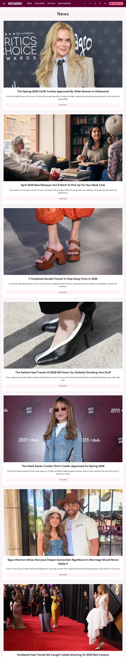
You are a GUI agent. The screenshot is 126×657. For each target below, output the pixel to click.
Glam (81, 633)
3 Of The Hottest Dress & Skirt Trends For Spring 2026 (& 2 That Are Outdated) (21, 304)
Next (67, 600)
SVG (38, 638)
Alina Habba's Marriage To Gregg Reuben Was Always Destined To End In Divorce (63, 304)
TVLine (94, 638)
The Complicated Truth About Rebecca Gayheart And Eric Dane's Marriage (21, 496)
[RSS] (105, 3)
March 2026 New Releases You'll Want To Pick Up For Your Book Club (104, 368)
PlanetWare (98, 636)
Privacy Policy (67, 619)
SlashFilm (20, 638)
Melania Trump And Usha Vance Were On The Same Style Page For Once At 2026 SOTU (62, 432)
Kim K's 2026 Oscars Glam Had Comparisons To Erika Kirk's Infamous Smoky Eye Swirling (104, 241)
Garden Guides (71, 633)
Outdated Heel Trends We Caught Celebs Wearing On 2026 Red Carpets (21, 176)
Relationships (64, 3)
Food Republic (57, 633)
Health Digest (100, 633)
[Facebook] (85, 3)
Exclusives (40, 3)
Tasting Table (47, 638)
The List (73, 638)
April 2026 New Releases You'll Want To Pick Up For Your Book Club (62, 49)
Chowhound (18, 633)
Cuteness (29, 633)
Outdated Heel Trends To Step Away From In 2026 (22, 558)
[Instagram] (95, 3)
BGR (9, 633)
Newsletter (116, 3)
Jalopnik (32, 636)
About (55, 619)
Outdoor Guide (85, 636)
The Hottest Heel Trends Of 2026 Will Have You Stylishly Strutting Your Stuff (22, 114)
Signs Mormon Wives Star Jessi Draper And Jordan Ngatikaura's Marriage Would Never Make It (104, 114)
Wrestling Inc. (104, 638)
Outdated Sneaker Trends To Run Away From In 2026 (104, 174)
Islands (24, 636)
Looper (41, 636)
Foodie (46, 633)
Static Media (50, 623)
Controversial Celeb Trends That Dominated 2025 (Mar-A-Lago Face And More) (62, 498)
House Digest (113, 633)
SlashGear (30, 638)
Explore (38, 633)
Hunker (16, 636)
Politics (51, 3)
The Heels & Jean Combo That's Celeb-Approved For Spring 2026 (63, 112)
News (29, 3)
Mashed (49, 636)
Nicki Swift (73, 636)
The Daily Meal (62, 638)
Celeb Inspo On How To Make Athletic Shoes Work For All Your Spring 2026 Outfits (62, 178)
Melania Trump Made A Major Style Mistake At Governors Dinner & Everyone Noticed (104, 432)
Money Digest (60, 636)
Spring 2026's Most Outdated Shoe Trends (21, 366)
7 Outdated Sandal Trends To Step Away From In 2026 (104, 49)
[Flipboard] (100, 3)
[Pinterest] (90, 3)
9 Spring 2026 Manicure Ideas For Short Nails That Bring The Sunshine (63, 368)
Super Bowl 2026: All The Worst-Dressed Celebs (104, 558)
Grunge (89, 633)
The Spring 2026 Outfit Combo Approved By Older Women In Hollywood (21, 51)
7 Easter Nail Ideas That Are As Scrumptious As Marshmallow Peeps (22, 239)
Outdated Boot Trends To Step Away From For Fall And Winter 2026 (63, 560)
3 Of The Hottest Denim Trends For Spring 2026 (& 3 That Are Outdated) (104, 496)
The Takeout (84, 638)
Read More (22, 76)
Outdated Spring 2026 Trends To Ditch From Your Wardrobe (104, 302)
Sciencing (109, 636)
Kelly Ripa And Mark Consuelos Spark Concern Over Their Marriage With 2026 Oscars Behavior (62, 241)
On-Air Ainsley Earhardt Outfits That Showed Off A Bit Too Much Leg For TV (22, 430)
